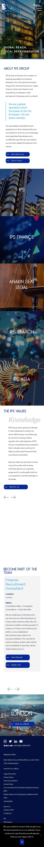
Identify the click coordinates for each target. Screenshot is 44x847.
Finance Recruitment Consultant (16, 584)
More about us (17, 154)
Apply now (16, 665)
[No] (41, 835)
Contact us (7, 813)
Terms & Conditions (11, 781)
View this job (16, 657)
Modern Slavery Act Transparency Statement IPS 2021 (21, 796)
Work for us (14, 487)
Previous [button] (6, 497)
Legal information (10, 774)
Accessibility (8, 801)
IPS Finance (8, 822)
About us (7, 806)
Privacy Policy (8, 777)
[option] (24, 449)
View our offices (22, 724)
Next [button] (13, 497)
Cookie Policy (8, 784)
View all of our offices (11, 769)
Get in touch (16, 161)
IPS (5, 819)
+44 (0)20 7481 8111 (17, 745)
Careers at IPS (8, 810)
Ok (22, 842)
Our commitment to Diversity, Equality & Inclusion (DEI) (21, 789)
